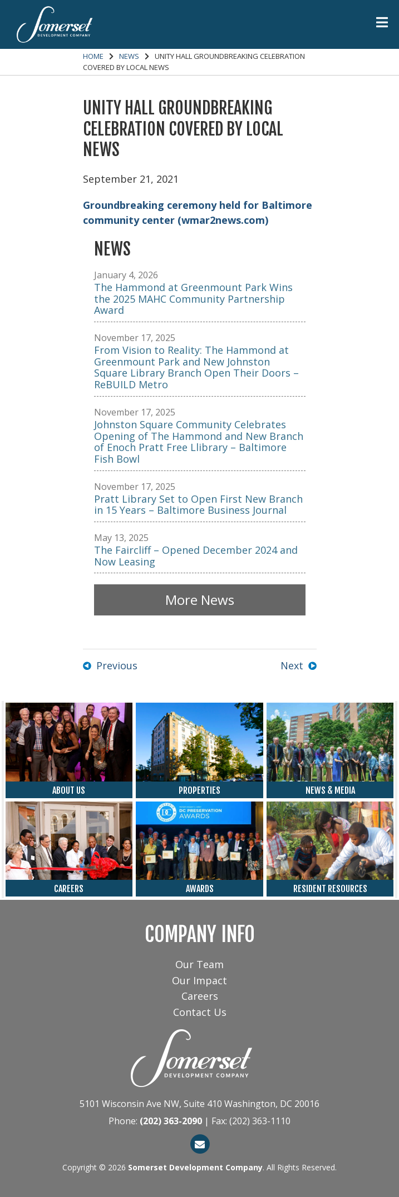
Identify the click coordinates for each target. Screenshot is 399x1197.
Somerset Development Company (195, 1167)
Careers (199, 996)
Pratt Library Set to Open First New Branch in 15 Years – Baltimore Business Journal (198, 504)
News (129, 56)
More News (199, 599)
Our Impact (199, 980)
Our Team (199, 964)
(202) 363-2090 (171, 1121)
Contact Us (199, 1012)
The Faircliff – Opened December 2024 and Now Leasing (196, 555)
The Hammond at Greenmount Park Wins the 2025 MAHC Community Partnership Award (193, 299)
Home (93, 56)
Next (291, 665)
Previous (116, 665)
